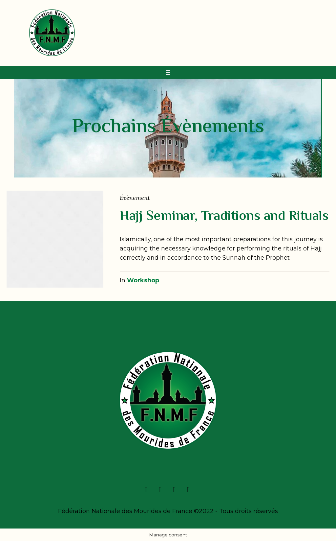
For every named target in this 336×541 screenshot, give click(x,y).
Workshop (143, 280)
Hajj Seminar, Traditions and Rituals (224, 216)
